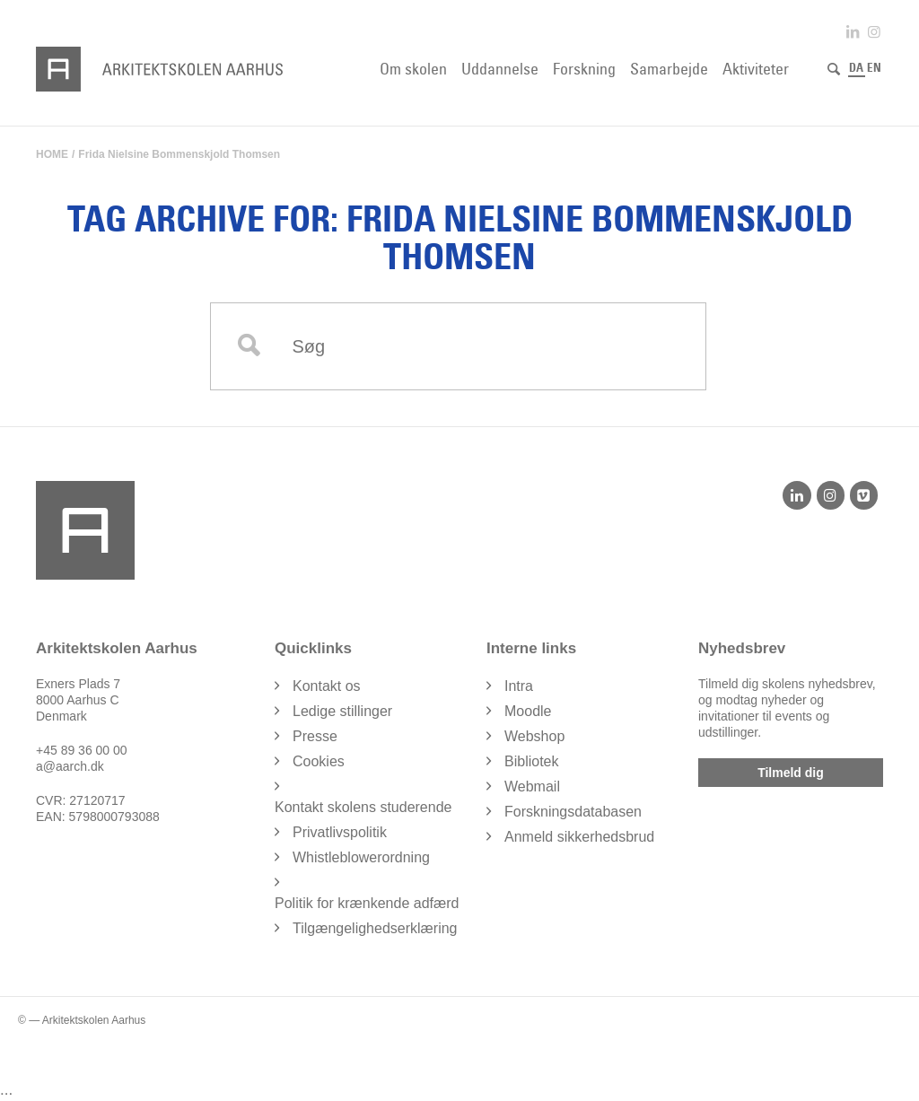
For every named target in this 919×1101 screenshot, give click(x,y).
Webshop (534, 736)
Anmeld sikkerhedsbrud (579, 836)
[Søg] (833, 69)
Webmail (532, 786)
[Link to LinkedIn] (852, 31)
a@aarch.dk (70, 766)
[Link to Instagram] (874, 31)
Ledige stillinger (342, 711)
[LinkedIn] (796, 495)
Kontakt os (327, 686)
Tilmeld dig (790, 772)
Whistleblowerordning (361, 857)
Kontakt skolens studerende (363, 807)
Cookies (319, 761)
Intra (518, 686)
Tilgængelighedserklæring (375, 928)
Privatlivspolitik (340, 832)
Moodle (527, 711)
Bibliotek (531, 761)
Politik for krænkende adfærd (367, 903)
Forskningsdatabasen (573, 811)
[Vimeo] (864, 495)
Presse (315, 736)
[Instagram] (831, 495)
